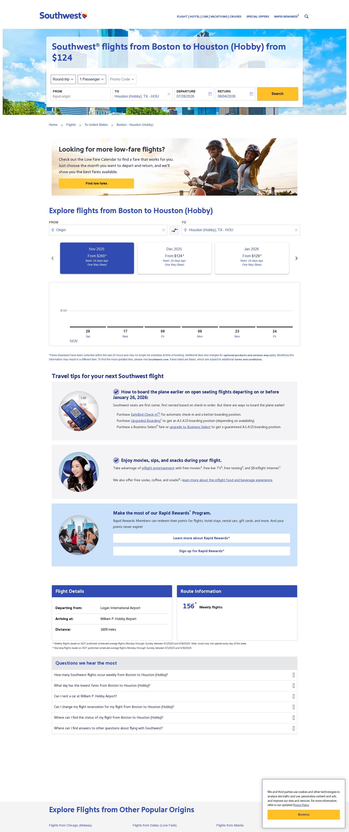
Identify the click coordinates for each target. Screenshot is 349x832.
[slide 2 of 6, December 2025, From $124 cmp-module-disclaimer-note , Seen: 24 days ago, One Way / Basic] (174, 258)
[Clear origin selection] (164, 230)
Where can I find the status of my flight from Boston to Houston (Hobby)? (174, 717)
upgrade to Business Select (190, 427)
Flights (71, 124)
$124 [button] (62, 58)
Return (224, 91)
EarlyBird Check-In (145, 414)
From (57, 91)
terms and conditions (248, 359)
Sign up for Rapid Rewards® (201, 551)
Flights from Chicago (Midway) (70, 825)
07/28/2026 (185, 96)
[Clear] (169, 94)
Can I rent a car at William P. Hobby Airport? (174, 696)
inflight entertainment (158, 468)
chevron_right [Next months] (296, 258)
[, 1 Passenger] (90, 79)
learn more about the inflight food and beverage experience (227, 480)
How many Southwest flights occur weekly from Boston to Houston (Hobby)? (174, 675)
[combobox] (81, 96)
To (117, 91)
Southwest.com (158, 359)
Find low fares (96, 183)
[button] (64, 15)
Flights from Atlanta (229, 825)
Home (53, 124)
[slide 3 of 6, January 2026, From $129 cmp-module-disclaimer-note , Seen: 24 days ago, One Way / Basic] (252, 258)
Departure (186, 91)
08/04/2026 (226, 96)
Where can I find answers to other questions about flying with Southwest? (174, 728)
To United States (96, 124)
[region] (303, 803)
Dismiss (304, 814)
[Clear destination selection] (297, 230)
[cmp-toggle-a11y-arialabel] (174, 230)
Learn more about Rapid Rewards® (201, 538)
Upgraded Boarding (146, 421)
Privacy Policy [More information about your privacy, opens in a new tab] (301, 805)
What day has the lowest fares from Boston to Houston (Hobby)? (174, 685)
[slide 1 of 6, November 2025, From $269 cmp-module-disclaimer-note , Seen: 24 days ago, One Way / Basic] (97, 258)
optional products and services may (246, 355)
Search (278, 94)
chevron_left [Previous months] (52, 258)
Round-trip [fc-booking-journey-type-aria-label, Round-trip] (61, 79)
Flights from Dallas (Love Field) (155, 825)
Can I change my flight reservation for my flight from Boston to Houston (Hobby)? (174, 707)
